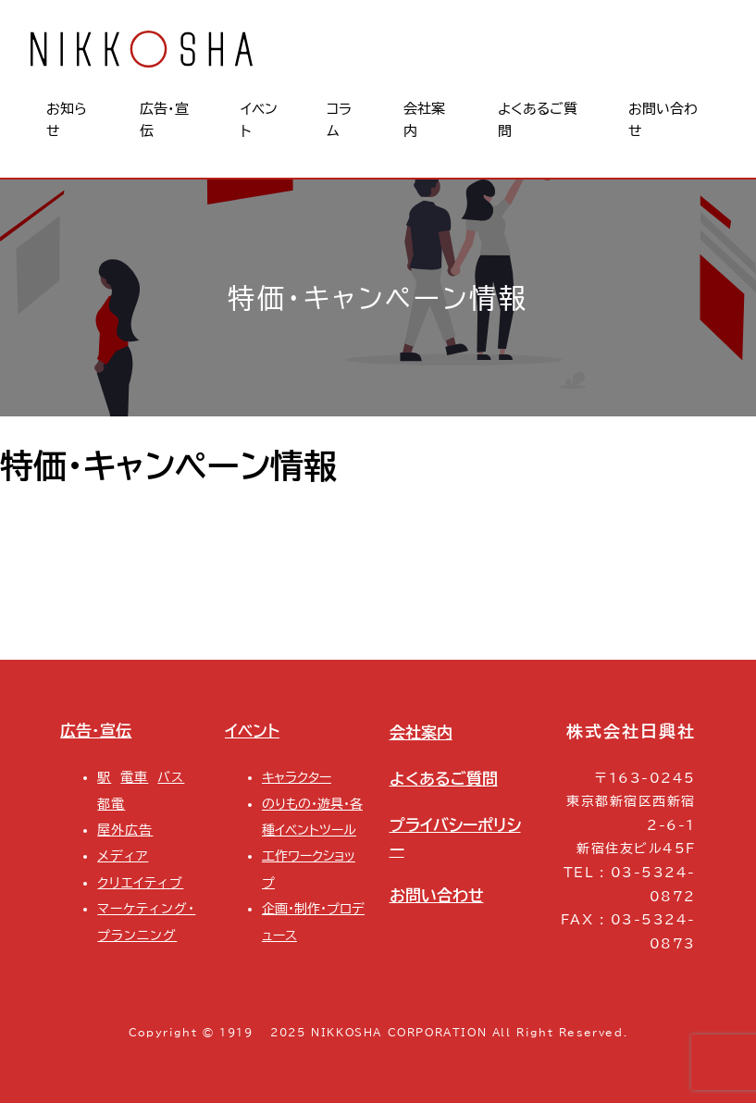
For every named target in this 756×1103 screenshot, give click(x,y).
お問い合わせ (437, 895)
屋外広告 (125, 830)
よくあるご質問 (444, 779)
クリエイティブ (140, 882)
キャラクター (296, 777)
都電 (111, 804)
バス (170, 777)
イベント (252, 730)
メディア (122, 855)
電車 (134, 777)
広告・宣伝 (95, 730)
